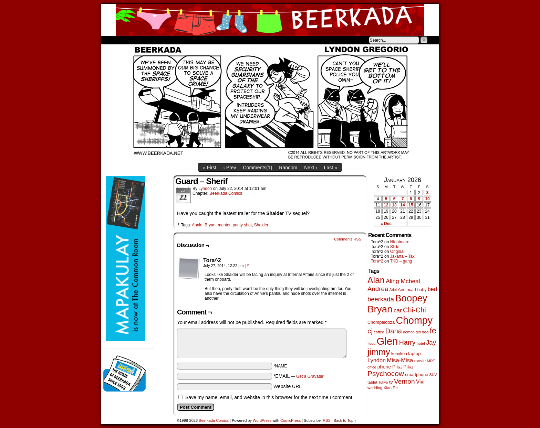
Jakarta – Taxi (403, 256)
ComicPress (290, 420)
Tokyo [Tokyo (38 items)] (383, 382)
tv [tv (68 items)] (391, 382)
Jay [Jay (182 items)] (431, 342)
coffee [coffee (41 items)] (379, 332)
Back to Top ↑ (345, 420)
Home (111, 40)
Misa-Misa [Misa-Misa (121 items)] (400, 360)
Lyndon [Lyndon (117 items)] (376, 360)
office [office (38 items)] (371, 367)
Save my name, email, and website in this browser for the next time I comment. (269, 397)
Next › (310, 167)
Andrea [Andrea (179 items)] (377, 288)
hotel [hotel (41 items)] (421, 343)
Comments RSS (347, 239)
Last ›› (331, 167)
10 (427, 198)
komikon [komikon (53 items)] (399, 353)
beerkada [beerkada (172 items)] (380, 299)
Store (152, 40)
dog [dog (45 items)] (425, 332)
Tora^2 (377, 261)
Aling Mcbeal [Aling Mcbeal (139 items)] (403, 281)
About (131, 40)
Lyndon (205, 188)
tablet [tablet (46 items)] (372, 382)
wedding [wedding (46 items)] (374, 387)
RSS (327, 420)
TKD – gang (401, 261)
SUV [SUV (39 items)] (433, 375)
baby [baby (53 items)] (422, 289)
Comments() (257, 167)
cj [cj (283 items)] (370, 331)
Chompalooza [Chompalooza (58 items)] (381, 322)
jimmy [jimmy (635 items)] (378, 352)
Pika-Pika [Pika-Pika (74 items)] (402, 367)
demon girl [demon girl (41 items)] (411, 332)
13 (394, 205)
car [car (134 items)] (398, 310)
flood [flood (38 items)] (371, 343)
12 (386, 205)
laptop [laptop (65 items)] (414, 353)
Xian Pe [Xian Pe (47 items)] (391, 387)
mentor (224, 225)
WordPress (262, 420)
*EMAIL (298, 376)
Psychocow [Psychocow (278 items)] (385, 373)
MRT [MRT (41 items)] (431, 361)
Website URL (287, 386)
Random (288, 167)
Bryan (210, 225)
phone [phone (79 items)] (384, 367)
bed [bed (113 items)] (432, 289)
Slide (394, 246)
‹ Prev (229, 167)
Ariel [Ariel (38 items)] (393, 290)
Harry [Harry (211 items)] (407, 342)
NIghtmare (399, 241)
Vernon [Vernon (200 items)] (404, 381)
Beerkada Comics (270, 20)
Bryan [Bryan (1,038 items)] (380, 309)
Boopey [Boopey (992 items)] (411, 298)
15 (410, 205)
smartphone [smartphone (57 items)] (416, 374)
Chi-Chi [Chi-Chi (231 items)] (414, 310)
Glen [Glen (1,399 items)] (387, 341)
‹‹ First (209, 167)
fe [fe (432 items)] (433, 330)
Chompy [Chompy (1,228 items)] (414, 320)
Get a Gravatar (309, 376)
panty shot (242, 225)
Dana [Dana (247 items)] (393, 331)
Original (397, 251)
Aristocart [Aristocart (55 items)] (407, 289)
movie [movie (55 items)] (420, 361)
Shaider (261, 225)
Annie (197, 225)
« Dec (386, 223)
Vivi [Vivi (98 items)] (420, 382)
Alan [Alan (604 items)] (376, 280)
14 (402, 205)
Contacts (179, 40)
